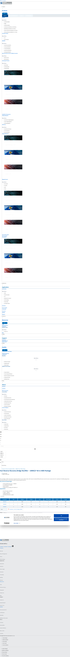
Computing (4, 309)
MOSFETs (3, 40)
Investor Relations (5, 407)
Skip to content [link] (3, 0)
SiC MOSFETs (4, 237)
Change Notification (5, 353)
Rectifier (3, 17)
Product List (6, 331)
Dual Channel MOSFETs (7, 50)
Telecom (3, 314)
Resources (5, 320)
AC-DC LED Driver (7, 130)
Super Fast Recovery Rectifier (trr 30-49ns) (10, 30)
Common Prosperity (7, 404)
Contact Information (7, 418)
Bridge (5, 23)
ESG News (5, 396)
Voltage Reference (5, 133)
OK (61, 647)
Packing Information (7, 377)
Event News (6, 427)
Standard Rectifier (7, 25)
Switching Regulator (7, 123)
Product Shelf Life (6, 372)
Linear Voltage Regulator (8, 121)
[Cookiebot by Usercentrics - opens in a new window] (6, 655)
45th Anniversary (5, 390)
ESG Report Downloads (7, 406)
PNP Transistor (6, 59)
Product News (6, 424)
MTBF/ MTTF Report (7, 361)
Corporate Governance (7, 411)
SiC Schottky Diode (5, 234)
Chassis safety (6, 301)
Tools (3, 324)
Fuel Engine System (7, 303)
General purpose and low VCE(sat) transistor (10, 53)
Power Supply (4, 307)
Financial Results (6, 413)
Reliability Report (6, 363)
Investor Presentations (7, 415)
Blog (3, 332)
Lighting (3, 312)
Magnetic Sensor (5, 179)
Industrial (3, 305)
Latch (5, 187)
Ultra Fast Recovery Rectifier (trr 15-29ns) (10, 32)
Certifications (4, 354)
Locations (3, 388)
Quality (4, 347)
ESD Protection (6, 39)
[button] (36, 20)
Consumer (4, 311)
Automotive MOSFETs (7, 45)
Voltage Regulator (5, 115)
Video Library (6, 429)
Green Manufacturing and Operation (9, 399)
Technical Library (5, 325)
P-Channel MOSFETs (7, 48)
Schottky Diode (6, 68)
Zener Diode (6, 65)
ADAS (5, 293)
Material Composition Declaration (9, 375)
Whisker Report (6, 365)
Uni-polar (5, 185)
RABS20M (4, 501)
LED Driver (4, 124)
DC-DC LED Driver (7, 132)
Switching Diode (6, 66)
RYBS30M (4, 504)
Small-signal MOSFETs (7, 52)
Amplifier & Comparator (6, 114)
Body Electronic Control (7, 298)
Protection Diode (5, 33)
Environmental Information (7, 351)
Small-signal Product (5, 60)
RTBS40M (4, 506)
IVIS (4, 296)
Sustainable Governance (7, 397)
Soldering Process (6, 379)
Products (4, 10)
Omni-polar (6, 183)
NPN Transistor (6, 57)
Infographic (4, 326)
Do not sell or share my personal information (61, 651)
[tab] (5, 15)
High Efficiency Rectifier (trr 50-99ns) (10, 28)
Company (3, 386)
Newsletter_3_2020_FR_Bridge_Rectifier (15, 509)
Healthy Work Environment (8, 401)
